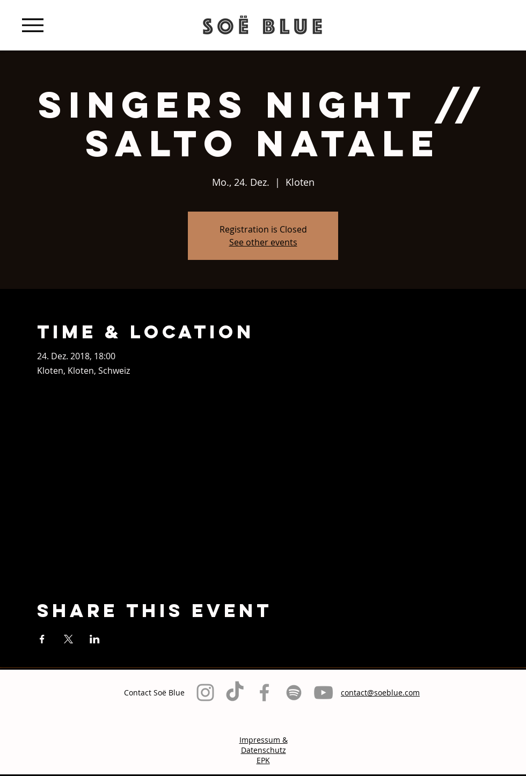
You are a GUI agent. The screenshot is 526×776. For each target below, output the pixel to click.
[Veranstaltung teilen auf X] (68, 639)
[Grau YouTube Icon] (323, 692)
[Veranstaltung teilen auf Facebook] (42, 639)
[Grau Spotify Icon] (293, 692)
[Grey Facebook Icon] (264, 692)
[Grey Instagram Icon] (205, 692)
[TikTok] (234, 692)
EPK (263, 760)
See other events (263, 242)
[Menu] (32, 25)
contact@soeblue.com (380, 692)
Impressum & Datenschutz (263, 745)
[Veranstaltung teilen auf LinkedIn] (95, 639)
